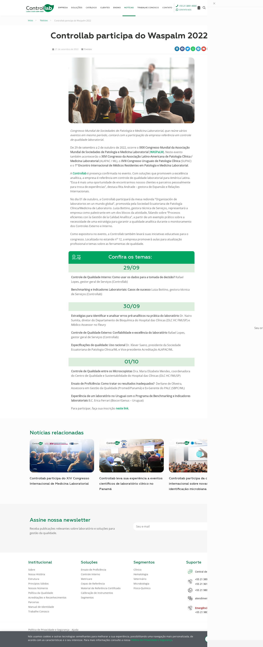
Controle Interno (90, 574)
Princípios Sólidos (38, 583)
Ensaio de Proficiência (93, 569)
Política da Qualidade (40, 592)
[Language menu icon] (211, 8)
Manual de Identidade (41, 606)
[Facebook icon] (212, 629)
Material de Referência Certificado (100, 588)
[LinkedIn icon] (218, 629)
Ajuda (75, 629)
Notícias (44, 20)
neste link (122, 408)
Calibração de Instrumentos (97, 592)
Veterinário (140, 579)
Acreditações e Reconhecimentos (47, 597)
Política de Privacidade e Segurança (48, 629)
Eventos (88, 49)
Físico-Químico (142, 588)
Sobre (31, 569)
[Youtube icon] (223, 629)
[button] (177, 48)
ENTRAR (226, 7)
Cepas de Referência (93, 583)
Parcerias (33, 602)
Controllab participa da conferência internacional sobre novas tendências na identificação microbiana (199, 484)
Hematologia (141, 574)
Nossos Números (38, 588)
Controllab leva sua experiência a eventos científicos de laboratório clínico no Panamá (131, 484)
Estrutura (33, 579)
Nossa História (36, 574)
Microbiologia (141, 583)
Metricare (86, 579)
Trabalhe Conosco (38, 611)
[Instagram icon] (229, 629)
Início (30, 20)
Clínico (137, 569)
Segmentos (87, 597)
